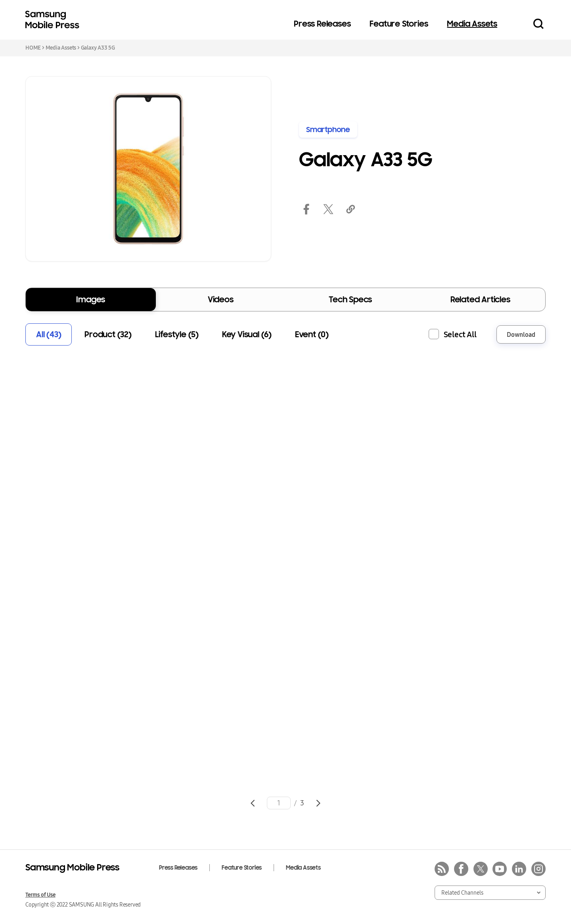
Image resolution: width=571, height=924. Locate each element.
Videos (221, 299)
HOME (33, 48)
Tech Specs (350, 299)
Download (521, 334)
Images (90, 299)
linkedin (519, 869)
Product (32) (108, 334)
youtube (499, 869)
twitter (328, 209)
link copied (350, 209)
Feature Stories (399, 24)
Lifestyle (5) (177, 334)
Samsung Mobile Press (53, 19)
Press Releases (322, 24)
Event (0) (312, 334)
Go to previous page (252, 803)
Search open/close (538, 24)
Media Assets (472, 24)
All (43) (48, 334)
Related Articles (480, 299)
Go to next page (318, 803)
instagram (538, 869)
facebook (306, 209)
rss (442, 869)
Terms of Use (40, 895)
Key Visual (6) (247, 334)
